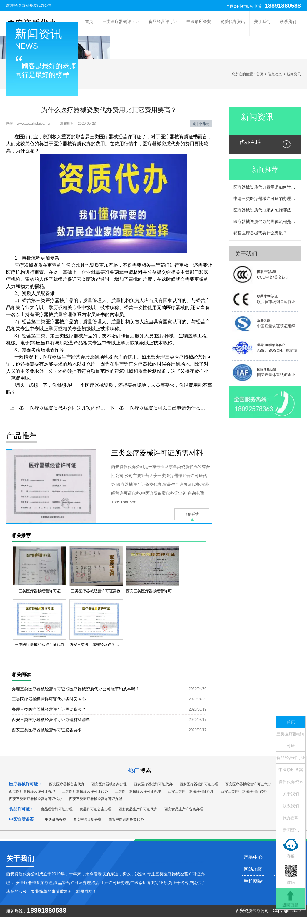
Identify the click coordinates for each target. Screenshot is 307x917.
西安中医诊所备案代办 (126, 819)
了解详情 (192, 514)
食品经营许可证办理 (57, 809)
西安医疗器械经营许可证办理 (32, 791)
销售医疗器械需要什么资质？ (260, 233)
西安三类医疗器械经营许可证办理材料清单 (51, 719)
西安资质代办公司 (36, 5)
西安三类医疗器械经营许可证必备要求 (47, 730)
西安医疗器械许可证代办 (153, 784)
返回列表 (201, 123)
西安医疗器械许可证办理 (199, 784)
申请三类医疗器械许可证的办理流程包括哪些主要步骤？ (264, 198)
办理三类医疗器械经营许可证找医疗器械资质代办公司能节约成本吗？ (75, 688)
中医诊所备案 (198, 21)
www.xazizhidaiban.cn (34, 123)
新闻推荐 (265, 169)
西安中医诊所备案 (87, 819)
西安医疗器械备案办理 (109, 784)
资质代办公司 (256, 910)
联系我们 (288, 21)
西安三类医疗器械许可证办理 (191, 791)
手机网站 (253, 881)
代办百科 (250, 142)
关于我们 (262, 21)
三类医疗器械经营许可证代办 (85, 791)
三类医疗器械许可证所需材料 (157, 453)
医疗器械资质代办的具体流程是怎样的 (264, 221)
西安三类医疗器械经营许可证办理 (95, 799)
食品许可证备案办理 (95, 809)
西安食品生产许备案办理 (183, 809)
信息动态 (275, 74)
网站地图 (253, 869)
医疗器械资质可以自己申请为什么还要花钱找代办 (181, 408)
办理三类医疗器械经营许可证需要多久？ (49, 709)
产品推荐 (21, 435)
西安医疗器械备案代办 (66, 784)
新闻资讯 (257, 116)
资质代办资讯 (232, 21)
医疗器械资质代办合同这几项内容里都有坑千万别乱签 (86, 408)
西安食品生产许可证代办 (138, 809)
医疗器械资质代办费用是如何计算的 (264, 187)
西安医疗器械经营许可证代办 (248, 784)
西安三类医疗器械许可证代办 (244, 791)
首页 (89, 21)
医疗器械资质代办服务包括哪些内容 (264, 210)
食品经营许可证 (163, 21)
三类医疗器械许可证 (120, 21)
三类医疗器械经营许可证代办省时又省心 (49, 699)
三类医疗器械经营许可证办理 (138, 791)
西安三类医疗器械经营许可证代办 (35, 799)
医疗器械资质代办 (72, 143)
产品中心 (253, 857)
